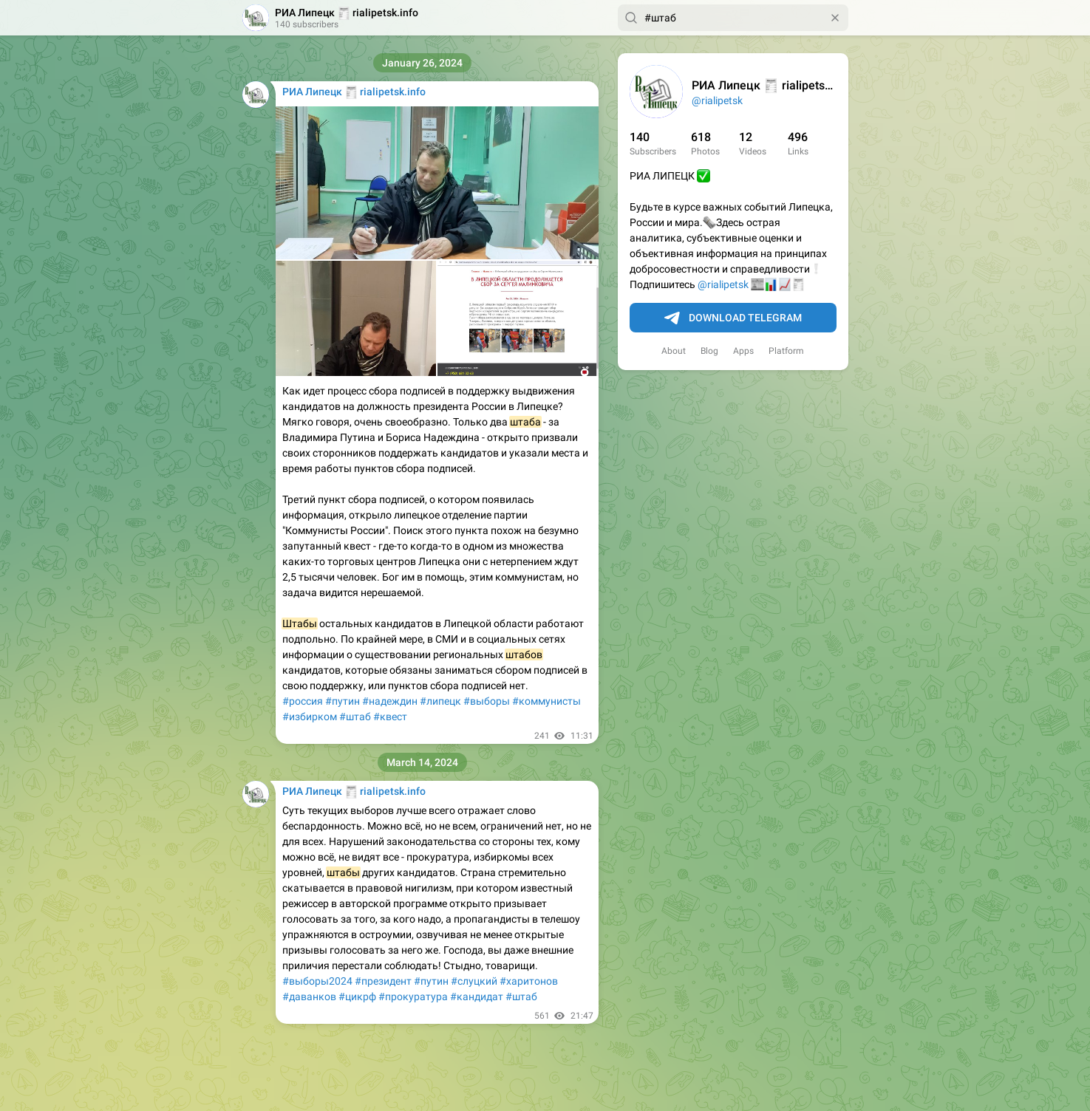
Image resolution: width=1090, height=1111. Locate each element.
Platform (786, 351)
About (673, 351)
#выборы (486, 701)
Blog (709, 351)
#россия (302, 701)
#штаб (355, 716)
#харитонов (529, 981)
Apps (743, 351)
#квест (390, 716)
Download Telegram (733, 318)
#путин (342, 701)
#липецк (440, 701)
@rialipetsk (717, 100)
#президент (383, 981)
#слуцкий (474, 981)
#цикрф (357, 996)
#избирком (309, 716)
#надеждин (390, 701)
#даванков (309, 996)
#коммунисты (546, 701)
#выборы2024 (317, 981)
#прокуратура (413, 996)
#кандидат (476, 996)
